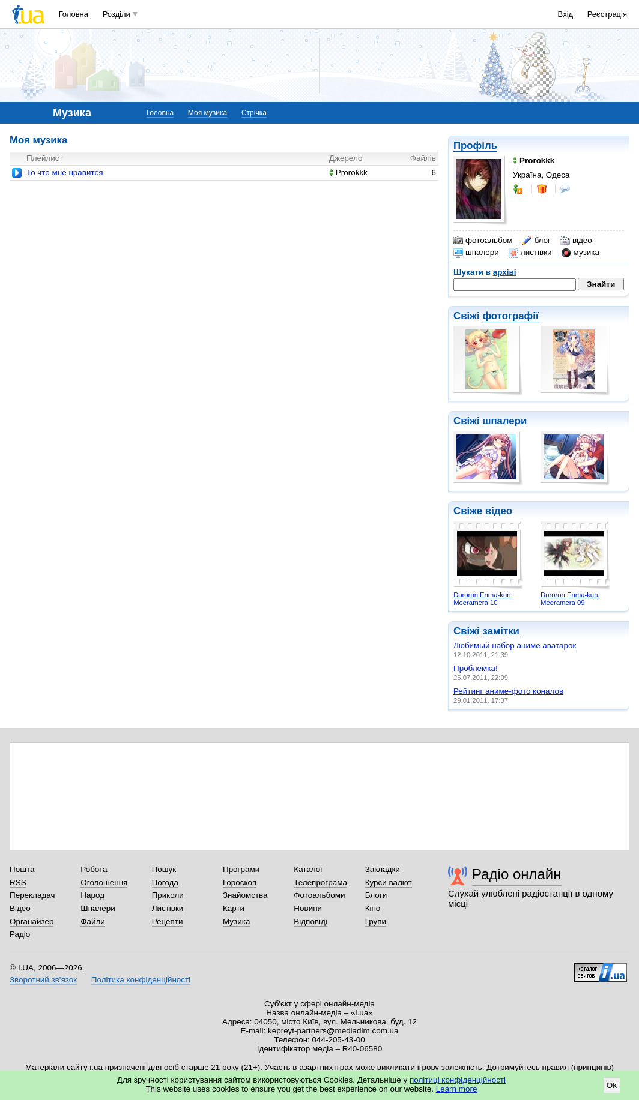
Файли (92, 921)
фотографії (510, 316)
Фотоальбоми (319, 895)
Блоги (376, 895)
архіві (504, 272)
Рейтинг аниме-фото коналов (508, 691)
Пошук (164, 869)
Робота (93, 869)
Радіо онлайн (517, 874)
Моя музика (207, 113)
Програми (241, 869)
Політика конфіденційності (140, 979)
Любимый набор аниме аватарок (514, 645)
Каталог (308, 869)
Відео (20, 908)
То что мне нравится (64, 172)
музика (580, 252)
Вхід (566, 14)
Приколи (168, 895)
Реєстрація (607, 14)
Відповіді (310, 921)
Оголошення (103, 882)
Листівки (168, 908)
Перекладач (32, 895)
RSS (18, 882)
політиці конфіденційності (458, 1079)
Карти (233, 908)
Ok (612, 1085)
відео (576, 240)
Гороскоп (239, 882)
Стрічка (254, 113)
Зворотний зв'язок (43, 979)
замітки (500, 631)
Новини (308, 908)
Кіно (373, 908)
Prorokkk (348, 172)
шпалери (476, 252)
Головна (73, 14)
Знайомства (245, 895)
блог (536, 240)
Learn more (456, 1088)
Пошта (22, 869)
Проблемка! (475, 668)
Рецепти (167, 921)
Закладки (382, 869)
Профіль (475, 145)
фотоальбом (482, 240)
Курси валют (388, 882)
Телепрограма (320, 882)
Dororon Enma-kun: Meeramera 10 (482, 598)
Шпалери (97, 908)
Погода (165, 882)
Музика (236, 921)
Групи (375, 921)
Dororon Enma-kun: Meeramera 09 (570, 598)
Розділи (116, 14)
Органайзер (31, 921)
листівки (530, 252)
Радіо (20, 934)
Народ (92, 895)
